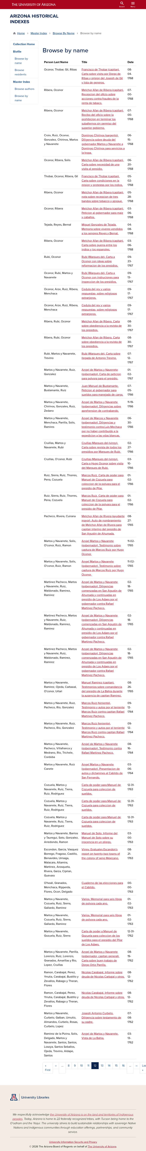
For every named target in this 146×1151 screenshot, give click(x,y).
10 (81, 1065)
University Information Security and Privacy (73, 1142)
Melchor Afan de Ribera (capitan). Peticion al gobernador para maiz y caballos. (103, 213)
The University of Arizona (102, 1146)
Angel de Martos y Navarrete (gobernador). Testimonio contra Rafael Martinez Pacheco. (102, 748)
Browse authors (24, 89)
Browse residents (20, 72)
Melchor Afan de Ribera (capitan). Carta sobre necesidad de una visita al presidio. (103, 164)
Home (21, 33)
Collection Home (24, 44)
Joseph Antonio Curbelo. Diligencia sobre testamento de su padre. (101, 1017)
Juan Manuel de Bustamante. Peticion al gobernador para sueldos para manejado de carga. (102, 390)
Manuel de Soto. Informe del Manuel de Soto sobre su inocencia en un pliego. (100, 838)
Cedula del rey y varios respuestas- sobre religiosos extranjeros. (99, 293)
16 (123, 1065)
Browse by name (21, 61)
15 (116, 1065)
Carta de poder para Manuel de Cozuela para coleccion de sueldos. (101, 789)
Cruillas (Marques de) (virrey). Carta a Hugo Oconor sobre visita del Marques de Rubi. (102, 463)
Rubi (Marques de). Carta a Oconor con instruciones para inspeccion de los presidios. (100, 277)
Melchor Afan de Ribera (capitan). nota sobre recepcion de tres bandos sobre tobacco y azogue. (103, 197)
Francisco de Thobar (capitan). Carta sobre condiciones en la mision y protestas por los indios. (102, 180)
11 (88, 1065)
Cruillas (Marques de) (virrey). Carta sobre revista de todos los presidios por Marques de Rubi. (101, 447)
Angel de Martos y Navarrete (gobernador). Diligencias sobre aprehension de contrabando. (101, 406)
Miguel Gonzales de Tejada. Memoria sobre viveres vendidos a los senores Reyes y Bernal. (102, 229)
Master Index (39, 33)
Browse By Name (64, 33)
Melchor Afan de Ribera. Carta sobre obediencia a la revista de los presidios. (102, 326)
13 (102, 1065)
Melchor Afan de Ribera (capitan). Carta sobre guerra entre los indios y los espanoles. (103, 245)
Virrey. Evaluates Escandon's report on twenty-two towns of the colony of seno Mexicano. (101, 854)
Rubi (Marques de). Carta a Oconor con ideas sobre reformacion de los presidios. (100, 261)
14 (109, 1065)
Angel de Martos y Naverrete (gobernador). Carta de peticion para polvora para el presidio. (101, 374)
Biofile (17, 51)
